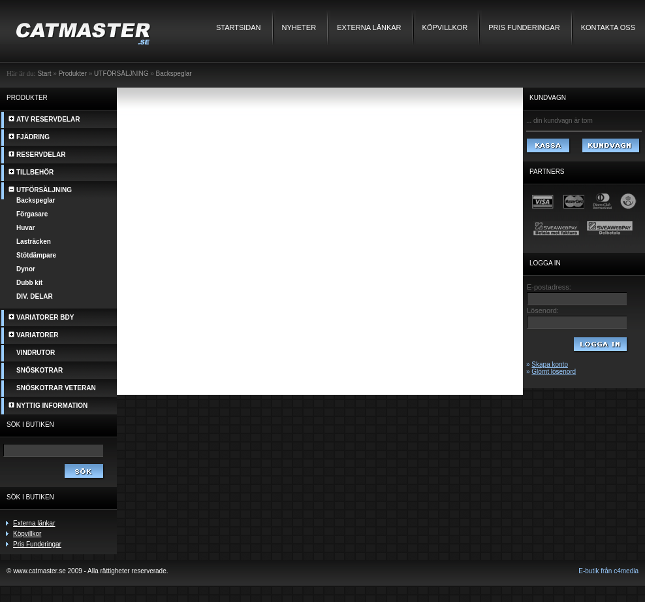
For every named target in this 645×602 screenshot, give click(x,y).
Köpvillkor (445, 27)
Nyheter (299, 27)
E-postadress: (549, 287)
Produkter (73, 73)
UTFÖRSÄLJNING (121, 73)
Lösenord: (543, 310)
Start (44, 73)
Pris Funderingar (523, 27)
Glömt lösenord (553, 371)
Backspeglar (174, 73)
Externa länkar (369, 27)
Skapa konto (549, 364)
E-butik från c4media (608, 571)
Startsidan (238, 27)
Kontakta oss (608, 27)
